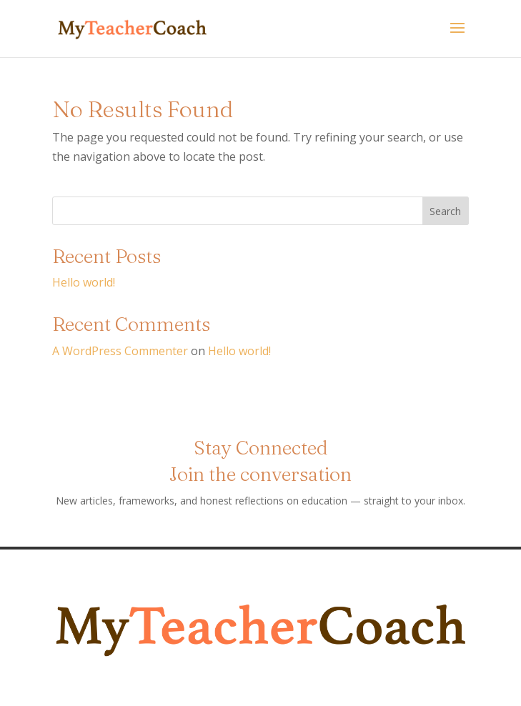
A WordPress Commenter (120, 351)
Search (445, 211)
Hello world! (83, 282)
